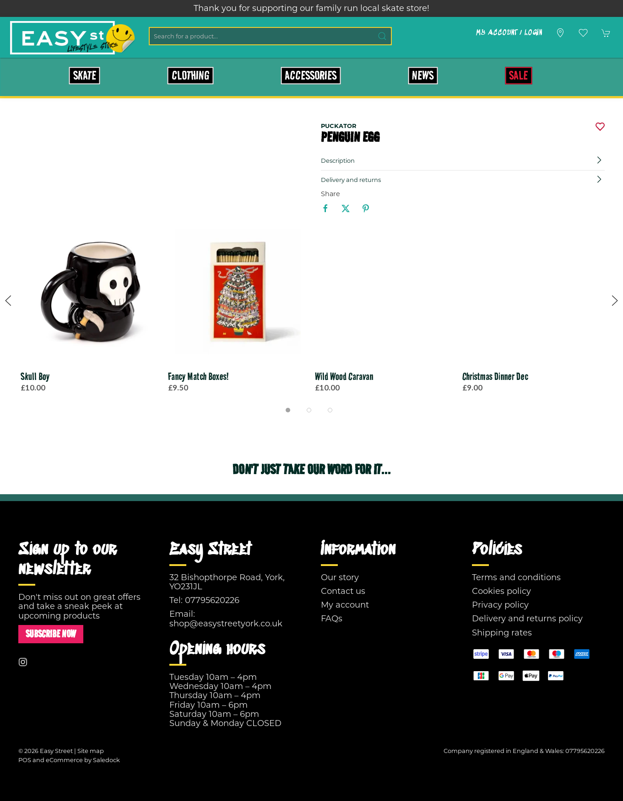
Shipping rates (502, 633)
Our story (340, 577)
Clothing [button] (191, 75)
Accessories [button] (310, 75)
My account (345, 605)
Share (330, 194)
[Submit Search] (383, 36)
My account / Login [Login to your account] (509, 32)
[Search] (270, 36)
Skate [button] (84, 75)
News (422, 75)
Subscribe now (51, 634)
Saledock (106, 760)
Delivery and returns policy (527, 619)
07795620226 (212, 600)
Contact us (343, 591)
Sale (518, 75)
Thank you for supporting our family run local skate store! (311, 8)
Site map (90, 750)
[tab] (288, 410)
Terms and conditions (516, 577)
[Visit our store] (560, 33)
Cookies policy (501, 591)
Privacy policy (500, 605)
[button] (583, 33)
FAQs (331, 619)
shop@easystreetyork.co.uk (225, 624)
